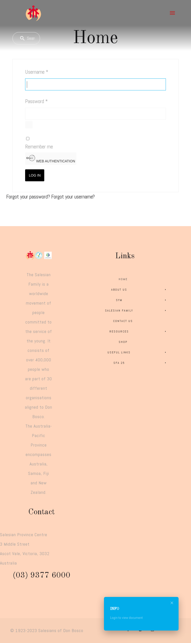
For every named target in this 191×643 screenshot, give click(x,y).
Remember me (39, 146)
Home (123, 279)
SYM (142, 300)
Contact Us (123, 321)
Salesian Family (136, 311)
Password (36, 101)
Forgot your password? (28, 196)
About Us (139, 290)
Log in (35, 175)
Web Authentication (50, 158)
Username (36, 71)
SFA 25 (140, 363)
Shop (123, 342)
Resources (138, 331)
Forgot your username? (73, 196)
